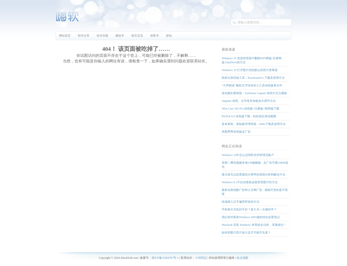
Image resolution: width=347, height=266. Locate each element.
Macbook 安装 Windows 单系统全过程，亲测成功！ (254, 225)
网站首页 (65, 35)
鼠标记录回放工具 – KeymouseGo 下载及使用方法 (253, 77)
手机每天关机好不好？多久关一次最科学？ (249, 209)
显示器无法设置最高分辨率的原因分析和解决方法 (253, 174)
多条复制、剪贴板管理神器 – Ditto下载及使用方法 (254, 124)
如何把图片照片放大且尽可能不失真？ (246, 232)
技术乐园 (102, 35)
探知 (169, 35)
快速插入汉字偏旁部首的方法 (240, 201)
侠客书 (154, 35)
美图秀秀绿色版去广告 (236, 131)
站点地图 (242, 258)
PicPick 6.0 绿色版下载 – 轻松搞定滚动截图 (249, 116)
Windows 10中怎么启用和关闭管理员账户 (248, 155)
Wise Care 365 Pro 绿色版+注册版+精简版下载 (250, 108)
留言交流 (137, 35)
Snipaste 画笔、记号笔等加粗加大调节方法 (249, 101)
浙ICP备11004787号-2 (165, 258)
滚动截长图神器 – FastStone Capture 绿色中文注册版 (254, 93)
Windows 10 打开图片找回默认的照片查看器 (250, 70)
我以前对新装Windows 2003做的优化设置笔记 (251, 217)
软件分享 (83, 35)
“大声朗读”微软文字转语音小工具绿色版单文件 (252, 85)
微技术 (119, 35)
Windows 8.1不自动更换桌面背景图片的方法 (250, 182)
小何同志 (201, 258)
